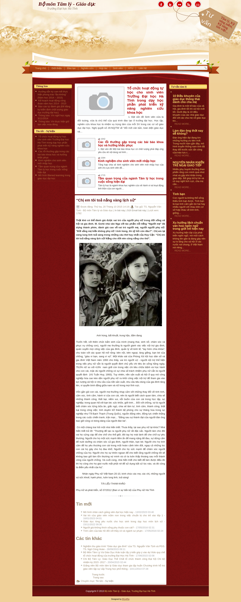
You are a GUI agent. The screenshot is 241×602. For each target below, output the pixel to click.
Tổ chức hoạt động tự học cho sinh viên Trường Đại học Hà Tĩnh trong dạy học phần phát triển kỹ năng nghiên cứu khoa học (145, 100)
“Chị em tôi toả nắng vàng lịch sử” (106, 200)
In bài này (120, 210)
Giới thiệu (56, 68)
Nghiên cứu (87, 68)
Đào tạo (71, 68)
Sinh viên (118, 68)
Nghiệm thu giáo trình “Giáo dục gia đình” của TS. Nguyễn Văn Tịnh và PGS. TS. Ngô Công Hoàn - (124, 548)
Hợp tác (103, 68)
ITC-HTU (125, 599)
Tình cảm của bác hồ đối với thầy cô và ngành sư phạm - (123, 530)
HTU (130, 68)
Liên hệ (142, 68)
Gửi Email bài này (137, 210)
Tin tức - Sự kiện (104, 581)
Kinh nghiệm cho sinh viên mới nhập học (127, 161)
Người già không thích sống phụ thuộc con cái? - (119, 527)
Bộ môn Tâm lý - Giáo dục (67, 4)
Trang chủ (40, 68)
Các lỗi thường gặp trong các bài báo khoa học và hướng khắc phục (131, 143)
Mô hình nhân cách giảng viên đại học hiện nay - (118, 512)
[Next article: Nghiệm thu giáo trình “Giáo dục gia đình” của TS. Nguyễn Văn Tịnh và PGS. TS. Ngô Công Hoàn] (98, 577)
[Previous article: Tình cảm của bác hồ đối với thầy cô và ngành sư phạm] (98, 574)
